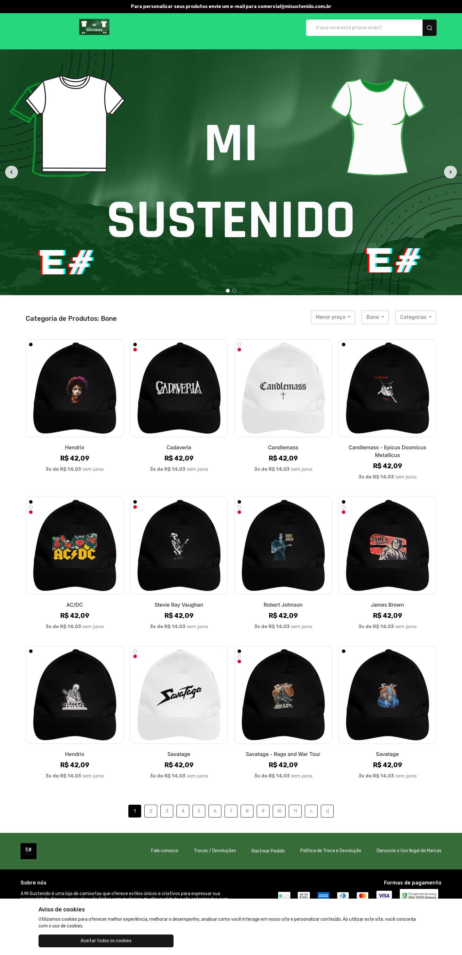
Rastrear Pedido (268, 844)
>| (327, 804)
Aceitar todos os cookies (70, 940)
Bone (373, 310)
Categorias (414, 310)
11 (295, 804)
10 (279, 804)
